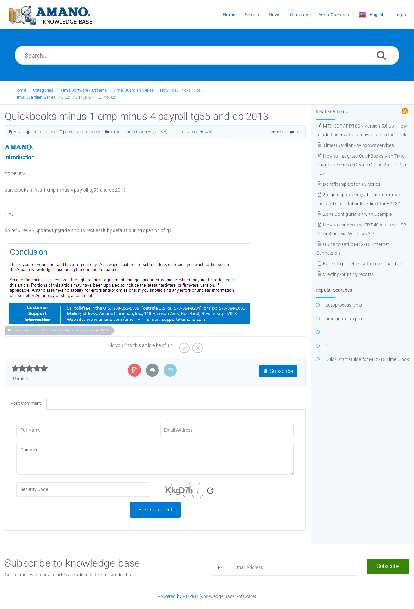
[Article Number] (10, 132)
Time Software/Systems (83, 90)
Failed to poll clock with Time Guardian (359, 263)
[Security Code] (227, 492)
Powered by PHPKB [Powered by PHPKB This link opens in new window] (178, 596)
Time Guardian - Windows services (355, 145)
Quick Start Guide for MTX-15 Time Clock (367, 359)
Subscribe (278, 371)
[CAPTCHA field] (83, 489)
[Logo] (50, 14)
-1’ (328, 332)
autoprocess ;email (345, 305)
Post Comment (155, 510)
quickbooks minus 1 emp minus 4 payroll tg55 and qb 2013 (60, 330)
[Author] (28, 132)
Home (20, 90)
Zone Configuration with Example (354, 214)
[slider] (30, 368)
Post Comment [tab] (25, 403)
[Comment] (155, 459)
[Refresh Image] (210, 491)
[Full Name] (83, 430)
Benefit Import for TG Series (348, 184)
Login (400, 14)
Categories (43, 90)
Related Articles (332, 111)
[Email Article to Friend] (170, 370)
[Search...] (207, 55)
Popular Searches (334, 290)
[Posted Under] (107, 132)
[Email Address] (227, 430)
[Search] (381, 55)
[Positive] (184, 345)
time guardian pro (343, 318)
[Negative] (197, 345)
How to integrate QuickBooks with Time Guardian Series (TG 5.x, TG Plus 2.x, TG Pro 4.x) (361, 164)
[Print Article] (152, 370)
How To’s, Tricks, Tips (180, 90)
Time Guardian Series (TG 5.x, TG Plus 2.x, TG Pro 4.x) (65, 97)
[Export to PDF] (134, 370)
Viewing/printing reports (345, 274)
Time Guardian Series (133, 90)
